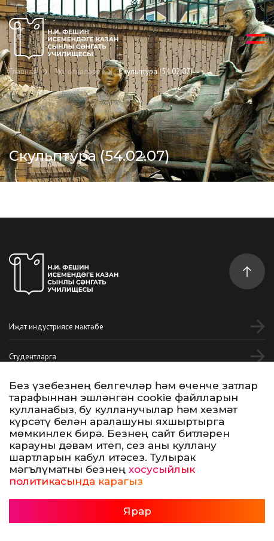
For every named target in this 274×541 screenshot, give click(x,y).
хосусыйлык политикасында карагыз (102, 475)
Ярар (137, 511)
